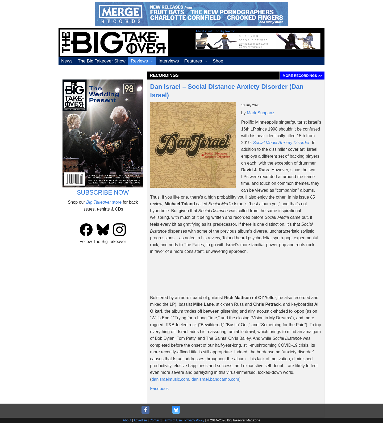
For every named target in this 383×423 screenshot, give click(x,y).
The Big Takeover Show (102, 61)
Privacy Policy (195, 420)
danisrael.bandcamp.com (215, 379)
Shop (218, 61)
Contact (154, 420)
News (67, 61)
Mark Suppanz (260, 113)
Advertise (140, 420)
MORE (302, 76)
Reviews (139, 61)
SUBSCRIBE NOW (103, 192)
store (104, 202)
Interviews (169, 61)
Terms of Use (172, 420)
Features (193, 61)
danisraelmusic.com (170, 379)
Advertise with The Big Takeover (215, 31)
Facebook (159, 388)
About (127, 420)
